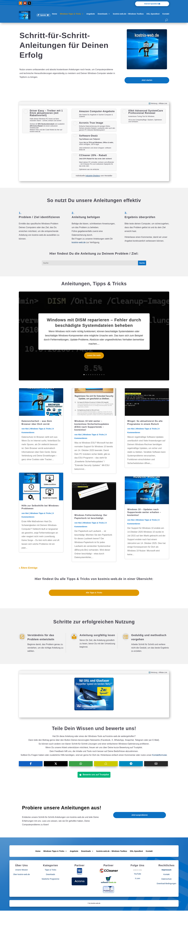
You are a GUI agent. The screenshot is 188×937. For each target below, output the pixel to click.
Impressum (166, 870)
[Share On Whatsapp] (81, 763)
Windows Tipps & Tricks (70, 14)
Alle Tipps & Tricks (94, 593)
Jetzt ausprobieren (139, 815)
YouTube (137, 874)
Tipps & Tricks (50, 870)
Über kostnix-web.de (21, 874)
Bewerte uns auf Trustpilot (94, 774)
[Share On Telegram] (131, 763)
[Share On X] (56, 763)
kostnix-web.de (79, 242)
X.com (137, 878)
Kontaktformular (159, 755)
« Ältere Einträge (28, 568)
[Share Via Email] (156, 763)
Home (54, 14)
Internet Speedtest (151, 4)
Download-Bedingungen (166, 883)
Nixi (27, 429)
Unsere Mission (21, 870)
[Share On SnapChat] (106, 763)
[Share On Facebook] (31, 763)
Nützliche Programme (50, 879)
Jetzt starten (147, 80)
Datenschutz (166, 879)
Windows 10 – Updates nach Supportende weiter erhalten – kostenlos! (144, 512)
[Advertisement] (44, 153)
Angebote (90, 14)
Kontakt (165, 14)
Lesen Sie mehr (94, 356)
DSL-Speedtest (153, 14)
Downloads (102, 14)
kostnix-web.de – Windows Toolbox (128, 14)
